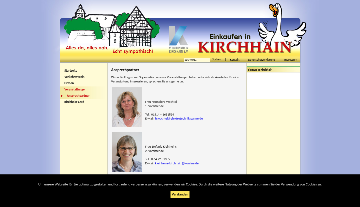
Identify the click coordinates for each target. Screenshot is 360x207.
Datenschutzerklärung (261, 59)
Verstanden (180, 194)
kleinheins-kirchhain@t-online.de (176, 163)
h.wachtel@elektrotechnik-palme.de (179, 118)
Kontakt (235, 59)
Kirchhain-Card (74, 102)
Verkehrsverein (74, 77)
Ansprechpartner (78, 95)
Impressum (290, 59)
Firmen (69, 83)
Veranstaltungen (75, 89)
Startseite (71, 70)
